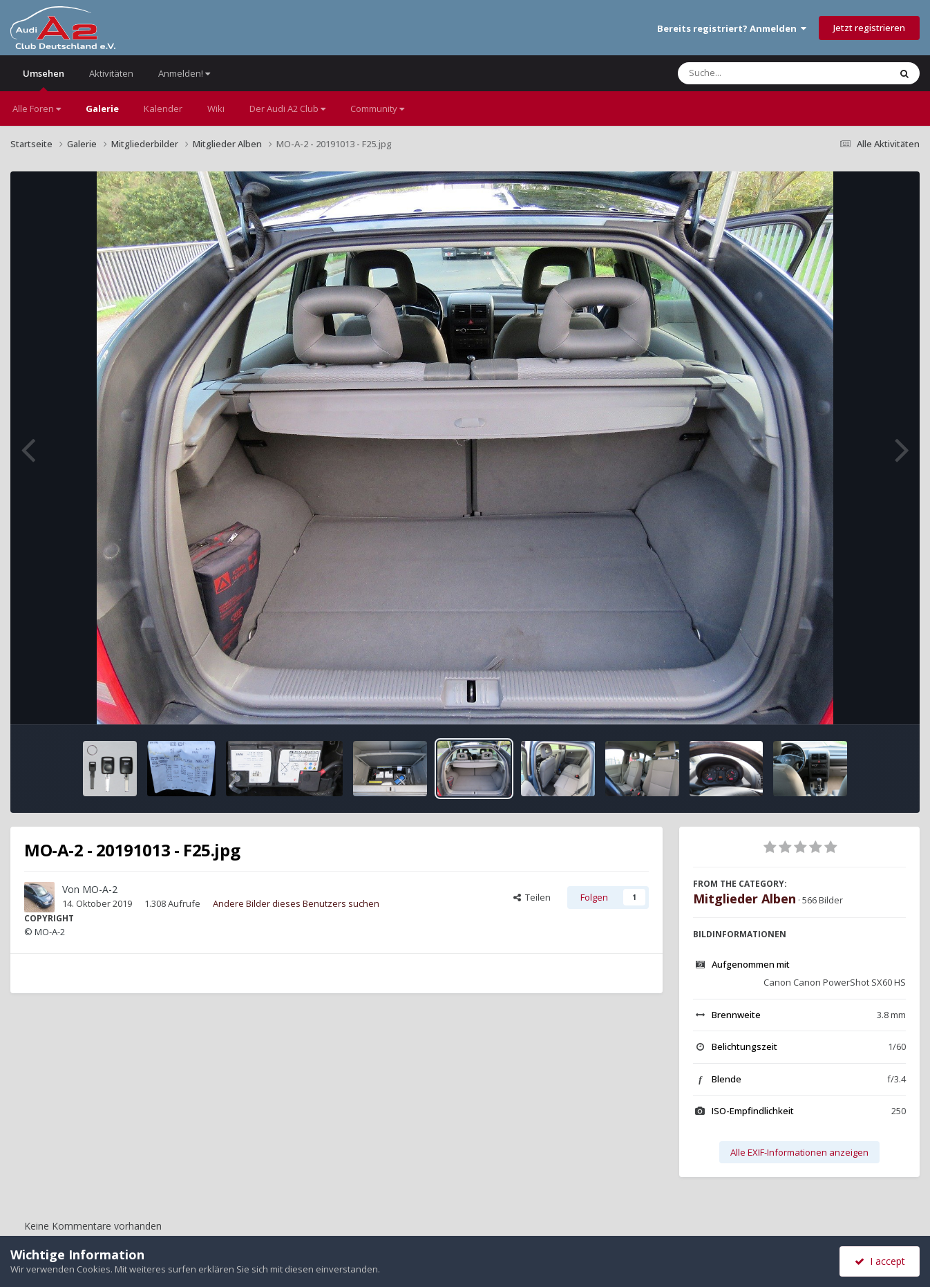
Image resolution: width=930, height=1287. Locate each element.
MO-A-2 (99, 889)
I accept (880, 1261)
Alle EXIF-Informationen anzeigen (799, 1152)
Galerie (102, 108)
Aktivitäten (111, 73)
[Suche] (755, 73)
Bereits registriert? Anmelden (731, 28)
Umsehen (43, 79)
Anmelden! (184, 73)
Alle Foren (36, 108)
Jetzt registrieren (869, 27)
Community (377, 108)
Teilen (532, 897)
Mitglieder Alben (744, 898)
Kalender (163, 108)
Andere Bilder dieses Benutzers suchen (296, 903)
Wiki (216, 108)
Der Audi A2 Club (287, 108)
